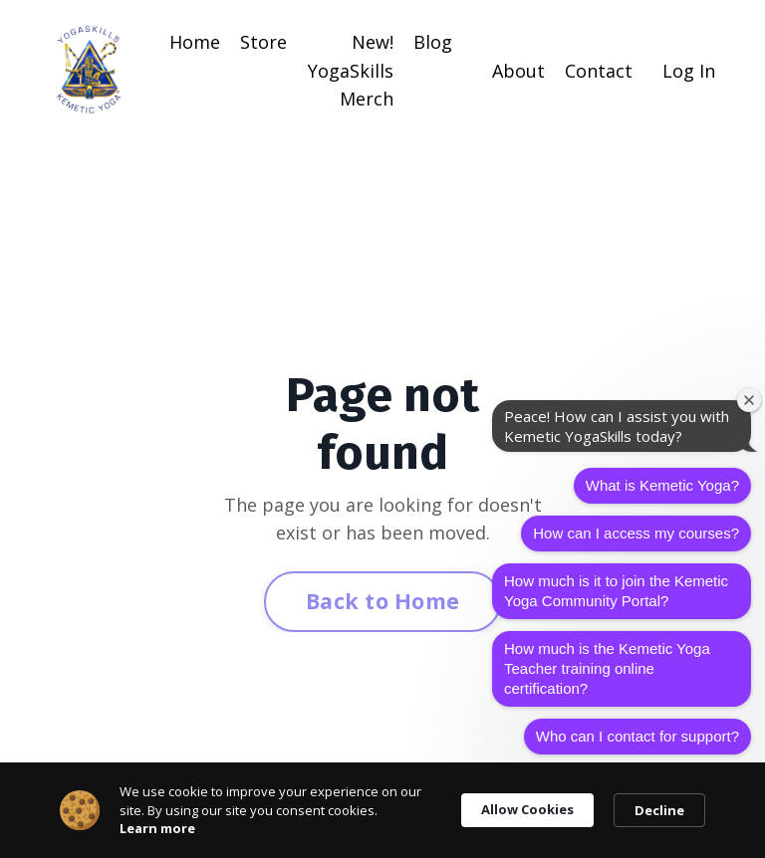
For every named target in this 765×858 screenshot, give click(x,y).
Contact (599, 71)
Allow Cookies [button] (527, 809)
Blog (432, 42)
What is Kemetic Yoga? (662, 485)
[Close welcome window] (749, 400)
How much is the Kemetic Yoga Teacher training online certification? (607, 668)
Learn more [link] (157, 828)
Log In (688, 71)
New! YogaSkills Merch (350, 70)
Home (194, 42)
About (518, 71)
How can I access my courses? (636, 533)
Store (263, 42)
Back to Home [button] (382, 600)
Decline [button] (659, 810)
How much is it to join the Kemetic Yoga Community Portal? (616, 590)
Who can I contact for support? (637, 736)
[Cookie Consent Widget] (382, 810)
